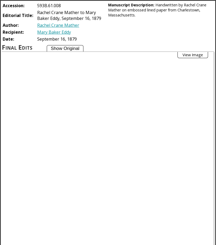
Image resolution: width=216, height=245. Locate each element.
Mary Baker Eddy (54, 32)
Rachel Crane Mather (58, 25)
